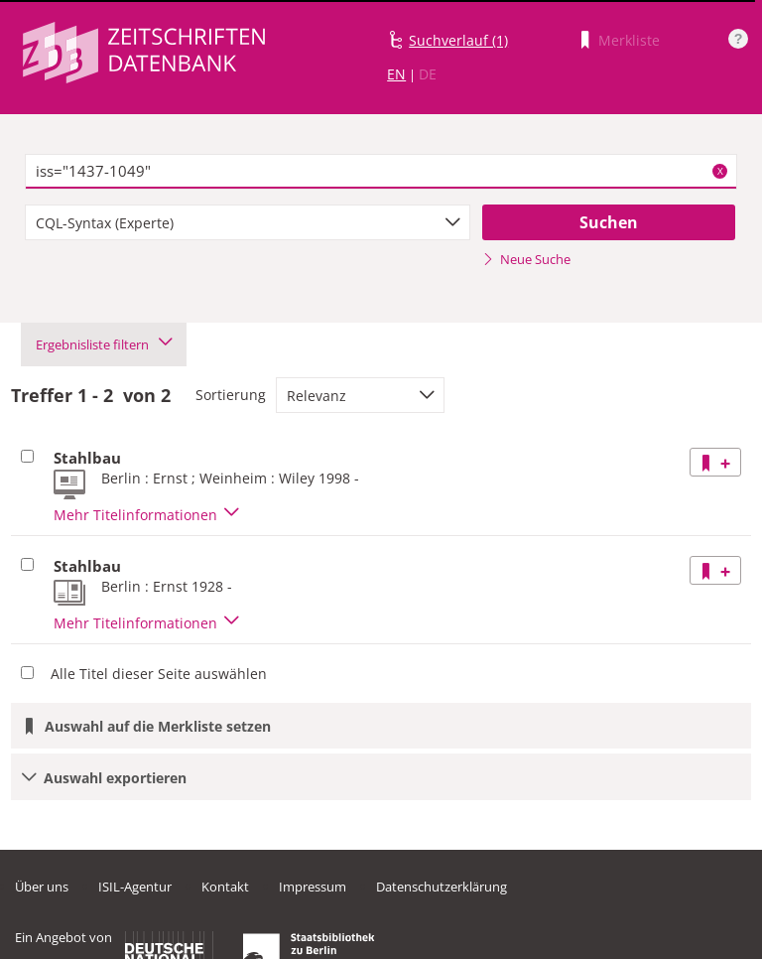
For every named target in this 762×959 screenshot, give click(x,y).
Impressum (312, 886)
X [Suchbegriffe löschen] (720, 171)
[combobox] (247, 222)
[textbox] (381, 172)
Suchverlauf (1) (458, 40)
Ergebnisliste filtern (104, 344)
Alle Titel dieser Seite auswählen (159, 673)
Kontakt (225, 886)
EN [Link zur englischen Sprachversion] (396, 74)
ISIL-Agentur (135, 886)
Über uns (41, 886)
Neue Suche (526, 259)
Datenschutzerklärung (441, 886)
